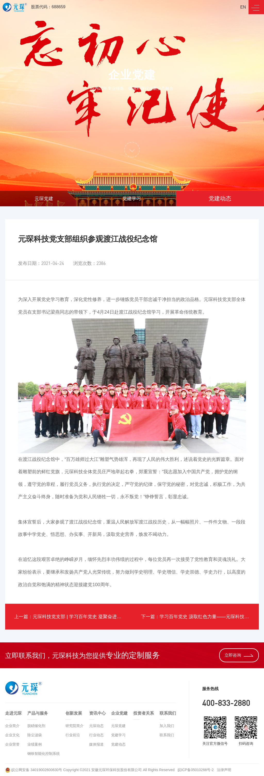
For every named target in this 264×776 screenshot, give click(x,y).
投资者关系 (143, 713)
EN (243, 7)
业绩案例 (34, 744)
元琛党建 (44, 198)
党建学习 (131, 198)
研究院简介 (74, 726)
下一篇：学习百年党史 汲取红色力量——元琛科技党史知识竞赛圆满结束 (200, 616)
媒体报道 (96, 744)
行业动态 (96, 735)
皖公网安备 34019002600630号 (33, 770)
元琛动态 (96, 726)
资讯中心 (97, 713)
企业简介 (12, 726)
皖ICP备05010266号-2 (196, 770)
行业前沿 (72, 735)
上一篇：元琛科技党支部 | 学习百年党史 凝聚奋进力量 (70, 616)
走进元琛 (13, 713)
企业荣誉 (12, 744)
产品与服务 (37, 713)
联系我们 (168, 713)
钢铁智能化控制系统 (43, 754)
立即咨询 (239, 655)
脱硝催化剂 (36, 726)
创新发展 (73, 713)
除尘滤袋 (34, 735)
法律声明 (224, 770)
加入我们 (167, 726)
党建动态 (220, 198)
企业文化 (12, 735)
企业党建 (119, 713)
